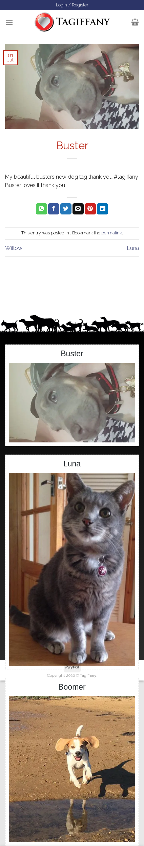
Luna (133, 248)
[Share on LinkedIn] (102, 209)
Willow (13, 248)
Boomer (72, 687)
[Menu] (9, 22)
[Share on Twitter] (65, 209)
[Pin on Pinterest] (90, 209)
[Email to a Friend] (78, 209)
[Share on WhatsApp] (41, 209)
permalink (111, 232)
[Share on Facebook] (53, 209)
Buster (72, 353)
